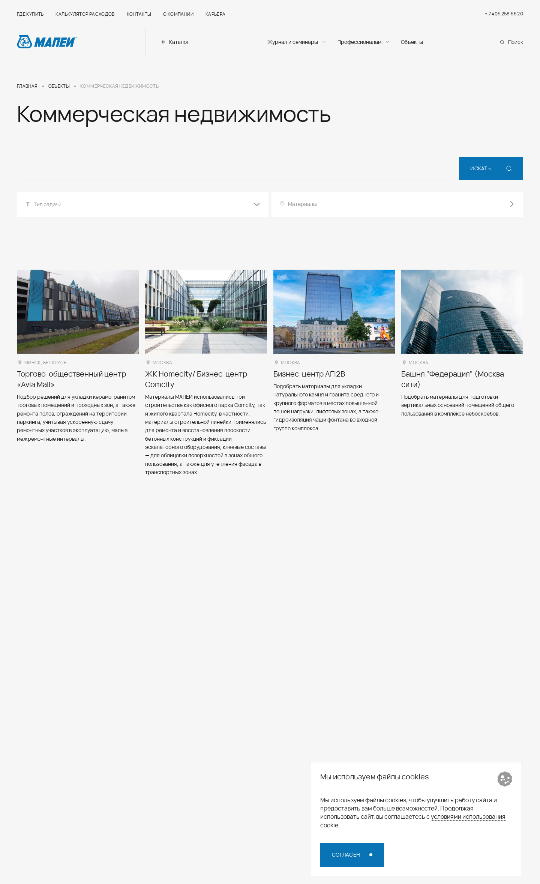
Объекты (412, 41)
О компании (178, 14)
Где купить (30, 14)
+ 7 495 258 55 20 (504, 14)
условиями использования (468, 816)
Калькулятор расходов (85, 14)
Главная (27, 86)
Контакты (139, 14)
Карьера (216, 14)
